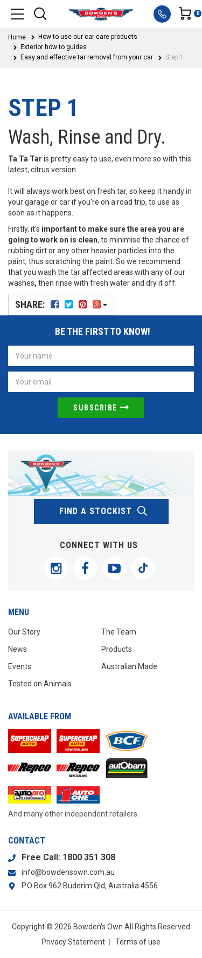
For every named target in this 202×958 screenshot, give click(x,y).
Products (116, 649)
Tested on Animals (40, 683)
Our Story (24, 632)
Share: (61, 304)
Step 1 (174, 57)
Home (17, 37)
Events (19, 666)
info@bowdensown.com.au (68, 872)
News (17, 649)
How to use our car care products (87, 37)
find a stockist (103, 511)
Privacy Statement (73, 941)
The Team (118, 632)
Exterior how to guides (53, 47)
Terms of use (138, 941)
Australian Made (129, 666)
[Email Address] (101, 382)
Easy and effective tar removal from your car (86, 57)
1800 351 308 (88, 857)
